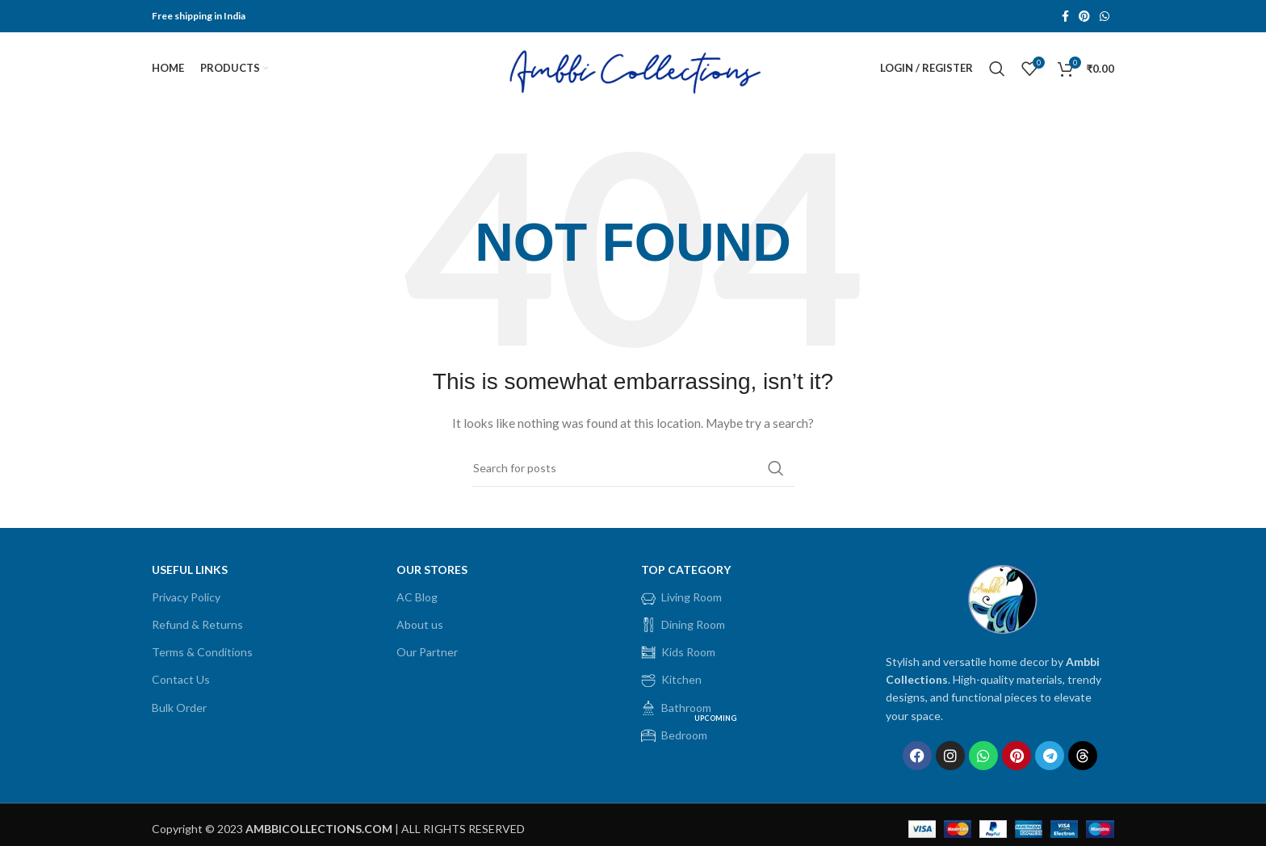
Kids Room (678, 653)
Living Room (681, 597)
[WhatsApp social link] (1104, 16)
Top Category (686, 569)
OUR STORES (431, 569)
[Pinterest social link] (1084, 16)
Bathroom (676, 708)
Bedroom (690, 732)
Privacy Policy (186, 597)
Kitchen (671, 680)
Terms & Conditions (202, 653)
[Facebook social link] (1065, 16)
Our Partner (427, 653)
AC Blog (417, 597)
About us (419, 624)
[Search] (997, 68)
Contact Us (181, 680)
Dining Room (683, 625)
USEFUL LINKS (190, 569)
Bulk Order (179, 707)
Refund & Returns (197, 624)
